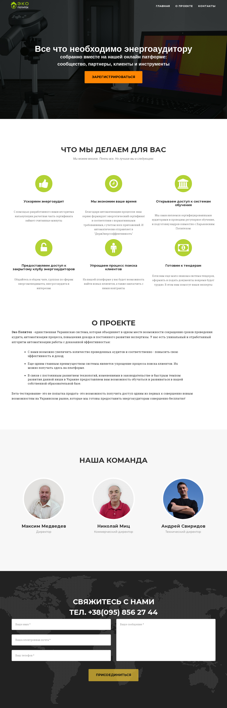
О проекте (184, 9)
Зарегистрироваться (113, 77)
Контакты (207, 9)
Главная (163, 9)
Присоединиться (113, 675)
